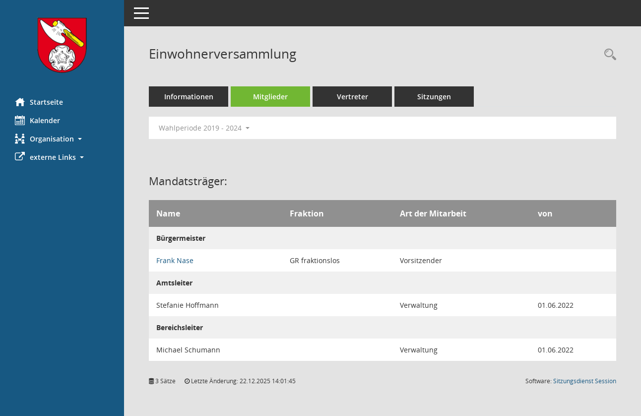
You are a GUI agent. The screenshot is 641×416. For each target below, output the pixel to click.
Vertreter (352, 96)
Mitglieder (270, 96)
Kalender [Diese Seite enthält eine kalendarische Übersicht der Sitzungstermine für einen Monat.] (37, 120)
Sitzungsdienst (584, 381)
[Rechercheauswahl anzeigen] (607, 55)
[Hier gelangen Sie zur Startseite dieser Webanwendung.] (62, 45)
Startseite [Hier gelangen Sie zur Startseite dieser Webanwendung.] (39, 102)
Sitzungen (434, 96)
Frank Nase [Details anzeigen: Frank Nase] (174, 260)
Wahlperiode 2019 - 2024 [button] (204, 128)
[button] (62, 139)
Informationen (188, 96)
